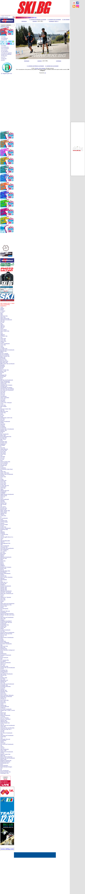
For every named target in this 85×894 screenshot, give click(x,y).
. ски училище (4, 50)
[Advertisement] (78, 38)
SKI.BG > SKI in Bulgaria (40, 68)
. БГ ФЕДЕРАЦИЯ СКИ (6, 73)
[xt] (45, 72)
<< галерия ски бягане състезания (37, 19)
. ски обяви (3, 45)
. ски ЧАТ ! (3, 57)
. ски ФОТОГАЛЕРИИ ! (6, 54)
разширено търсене (5, 26)
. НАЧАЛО (3, 37)
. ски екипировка (5, 47)
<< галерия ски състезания (54, 19)
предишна (24, 21)
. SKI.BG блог (4, 55)
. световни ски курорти (6, 53)
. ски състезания (5, 48)
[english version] (4, 17)
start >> (56, 21)
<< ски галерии (65, 19)
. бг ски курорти (4, 51)
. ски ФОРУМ (4, 39)
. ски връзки (3, 58)
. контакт (3, 60)
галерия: (35, 21)
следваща (51, 21)
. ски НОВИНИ (4, 38)
